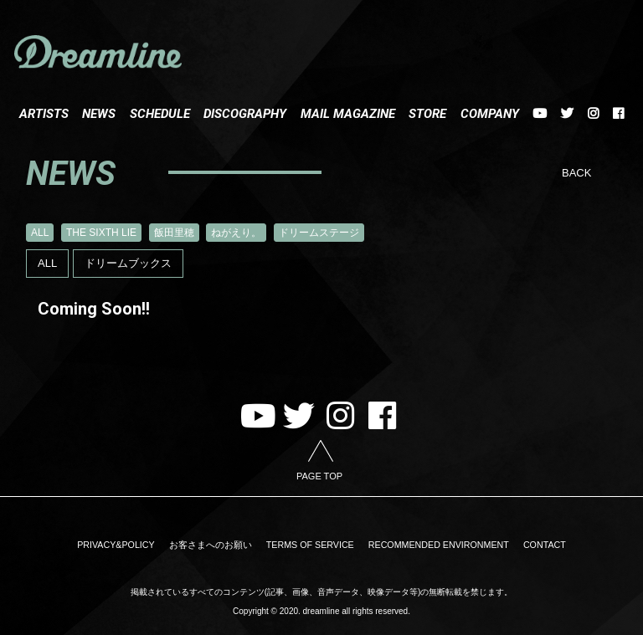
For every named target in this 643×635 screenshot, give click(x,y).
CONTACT (525, 545)
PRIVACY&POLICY (134, 545)
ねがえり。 (236, 232)
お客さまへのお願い (219, 545)
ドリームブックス (128, 263)
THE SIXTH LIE (101, 232)
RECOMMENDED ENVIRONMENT (428, 545)
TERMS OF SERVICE (310, 545)
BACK (576, 172)
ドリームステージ (319, 232)
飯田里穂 (174, 232)
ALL (40, 232)
